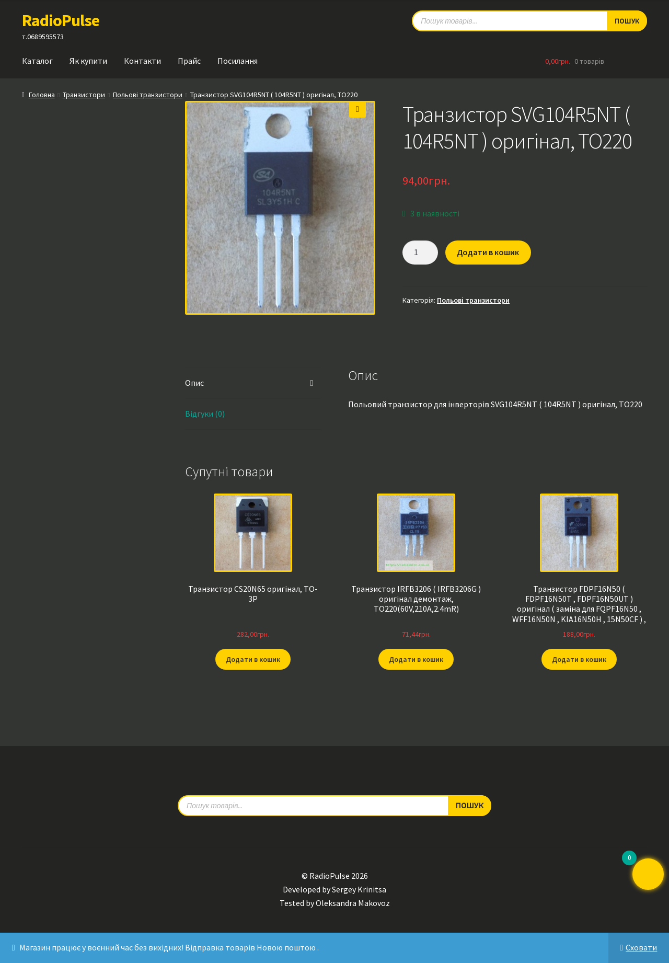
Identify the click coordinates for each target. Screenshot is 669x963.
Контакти (142, 60)
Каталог (37, 60)
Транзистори (84, 94)
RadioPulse (60, 20)
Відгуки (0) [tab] (205, 413)
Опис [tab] (194, 382)
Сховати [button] (641, 947)
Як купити (88, 60)
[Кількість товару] (420, 252)
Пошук (469, 805)
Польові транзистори (147, 94)
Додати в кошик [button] (253, 659)
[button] (357, 109)
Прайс (189, 60)
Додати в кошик (488, 252)
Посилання (237, 60)
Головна (42, 94)
